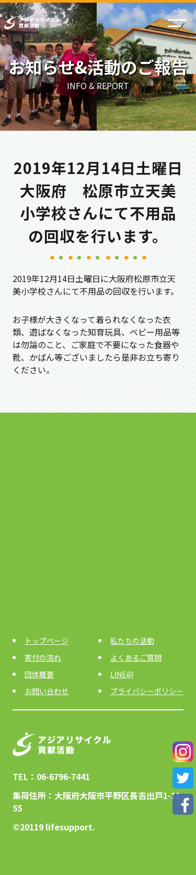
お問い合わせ (46, 691)
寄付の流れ (43, 657)
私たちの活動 (132, 640)
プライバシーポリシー (146, 691)
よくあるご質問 (136, 657)
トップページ (46, 640)
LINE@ (122, 674)
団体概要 (39, 674)
